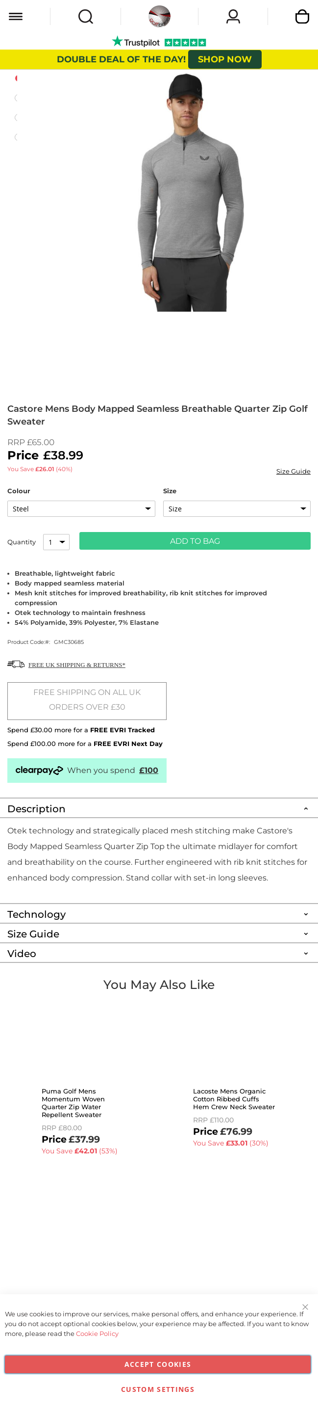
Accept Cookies (158, 1364)
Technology (36, 914)
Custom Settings (158, 1389)
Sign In (233, 16)
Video (21, 954)
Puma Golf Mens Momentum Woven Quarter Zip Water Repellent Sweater (73, 1103)
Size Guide (293, 471)
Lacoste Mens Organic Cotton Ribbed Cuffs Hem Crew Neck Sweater (234, 1099)
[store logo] (159, 16)
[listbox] (81, 509)
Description (36, 809)
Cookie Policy (97, 1333)
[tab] (159, 807)
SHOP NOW (225, 59)
